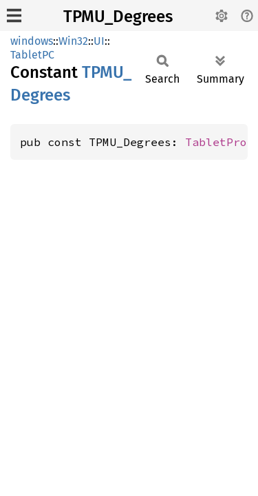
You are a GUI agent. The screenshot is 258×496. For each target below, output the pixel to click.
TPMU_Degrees (118, 16)
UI (99, 41)
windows (31, 41)
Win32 (73, 41)
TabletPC (32, 54)
